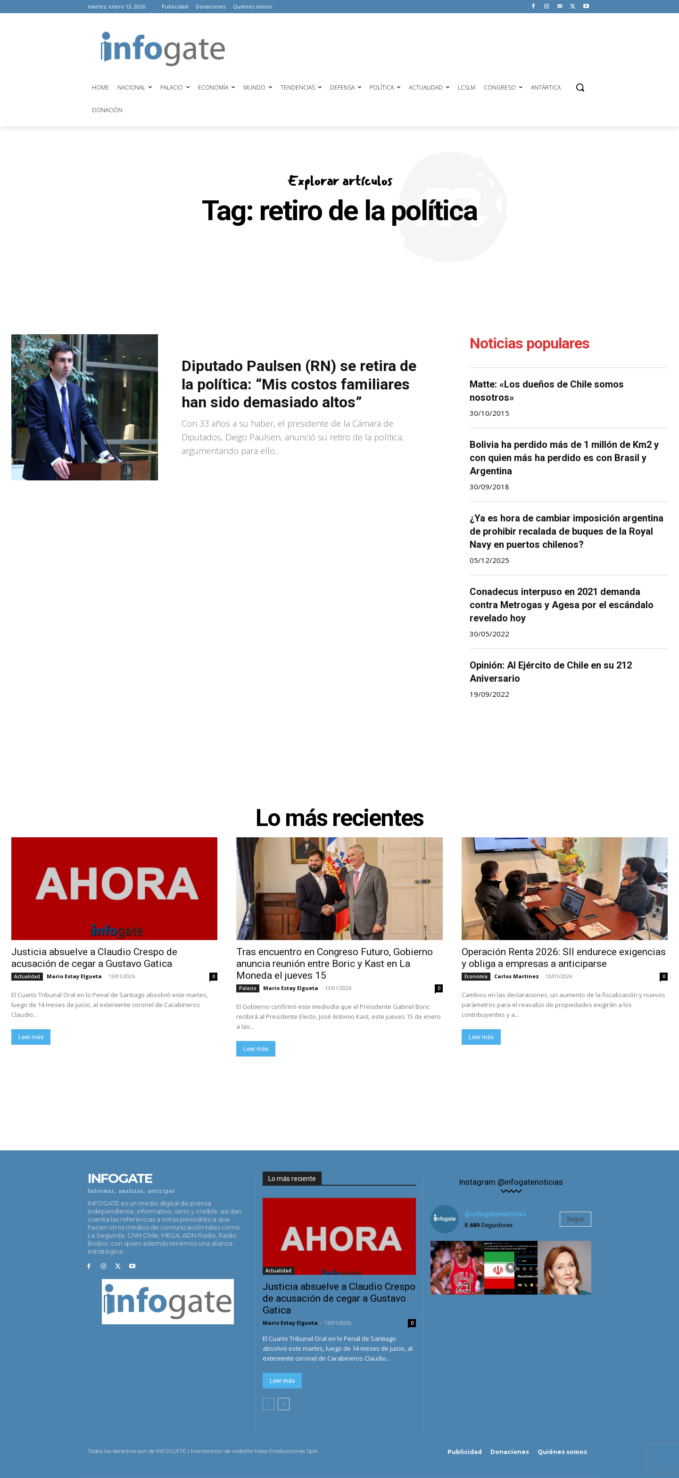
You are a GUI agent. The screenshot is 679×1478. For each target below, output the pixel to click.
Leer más (30, 1036)
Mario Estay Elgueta (74, 976)
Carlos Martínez (516, 976)
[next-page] (284, 1404)
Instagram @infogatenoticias (511, 1182)
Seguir (575, 1218)
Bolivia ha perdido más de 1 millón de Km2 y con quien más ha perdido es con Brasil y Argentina (564, 458)
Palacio (248, 988)
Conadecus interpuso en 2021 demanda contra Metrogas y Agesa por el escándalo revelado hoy (562, 605)
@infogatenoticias (495, 1214)
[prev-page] (268, 1404)
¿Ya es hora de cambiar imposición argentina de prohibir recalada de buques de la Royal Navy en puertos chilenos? (566, 531)
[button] (580, 87)
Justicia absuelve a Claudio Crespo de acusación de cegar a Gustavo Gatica (94, 957)
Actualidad (27, 976)
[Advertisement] (415, 47)
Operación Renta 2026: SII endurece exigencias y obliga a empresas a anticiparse (564, 957)
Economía (476, 976)
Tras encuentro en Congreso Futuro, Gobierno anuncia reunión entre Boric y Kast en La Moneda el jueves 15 (334, 963)
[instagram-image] (457, 1268)
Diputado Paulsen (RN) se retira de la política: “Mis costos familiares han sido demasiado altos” (299, 384)
